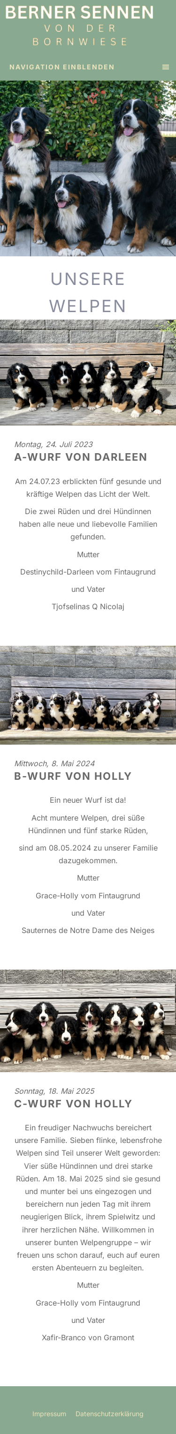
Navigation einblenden (62, 67)
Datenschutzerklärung (110, 1414)
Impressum (49, 1414)
